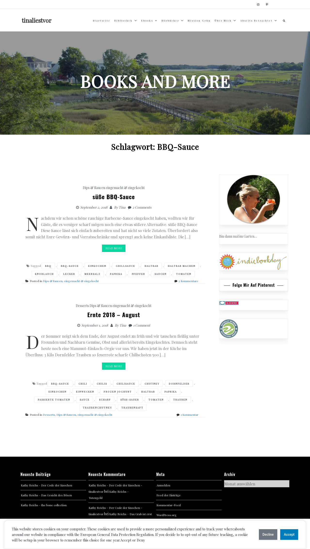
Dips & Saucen (94, 187)
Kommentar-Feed (168, 505)
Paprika (116, 274)
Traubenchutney (97, 407)
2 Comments (141, 207)
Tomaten (183, 274)
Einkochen (97, 266)
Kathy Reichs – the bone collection (44, 505)
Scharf (105, 399)
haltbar (151, 266)
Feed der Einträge (168, 495)
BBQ (48, 266)
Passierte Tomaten (54, 399)
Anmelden (163, 485)
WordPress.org (166, 515)
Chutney (152, 383)
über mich (223, 20)
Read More (113, 248)
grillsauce (125, 266)
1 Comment (141, 325)
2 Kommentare (188, 281)
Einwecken (85, 391)
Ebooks (147, 20)
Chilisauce (125, 383)
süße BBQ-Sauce (114, 196)
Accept (289, 534)
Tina (122, 207)
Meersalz (93, 274)
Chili (82, 383)
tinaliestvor (37, 20)
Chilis (102, 383)
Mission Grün (199, 20)
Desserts (82, 305)
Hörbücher (170, 20)
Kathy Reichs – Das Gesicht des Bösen (46, 495)
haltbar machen (181, 266)
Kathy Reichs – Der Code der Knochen (46, 485)
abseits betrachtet (256, 20)
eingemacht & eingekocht (125, 187)
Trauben (180, 399)
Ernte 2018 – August (113, 314)
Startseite (101, 20)
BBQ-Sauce (70, 266)
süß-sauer (129, 399)
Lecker (69, 274)
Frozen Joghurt (118, 391)
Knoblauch (44, 274)
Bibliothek (123, 20)
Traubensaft (132, 407)
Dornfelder (179, 383)
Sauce (85, 399)
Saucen (161, 274)
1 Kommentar (189, 415)
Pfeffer (138, 274)
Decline (268, 534)
